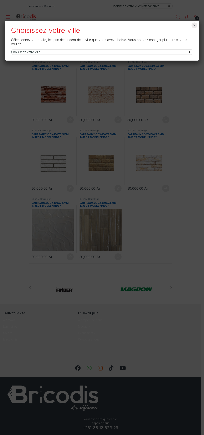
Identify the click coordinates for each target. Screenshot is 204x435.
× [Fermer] (194, 25)
